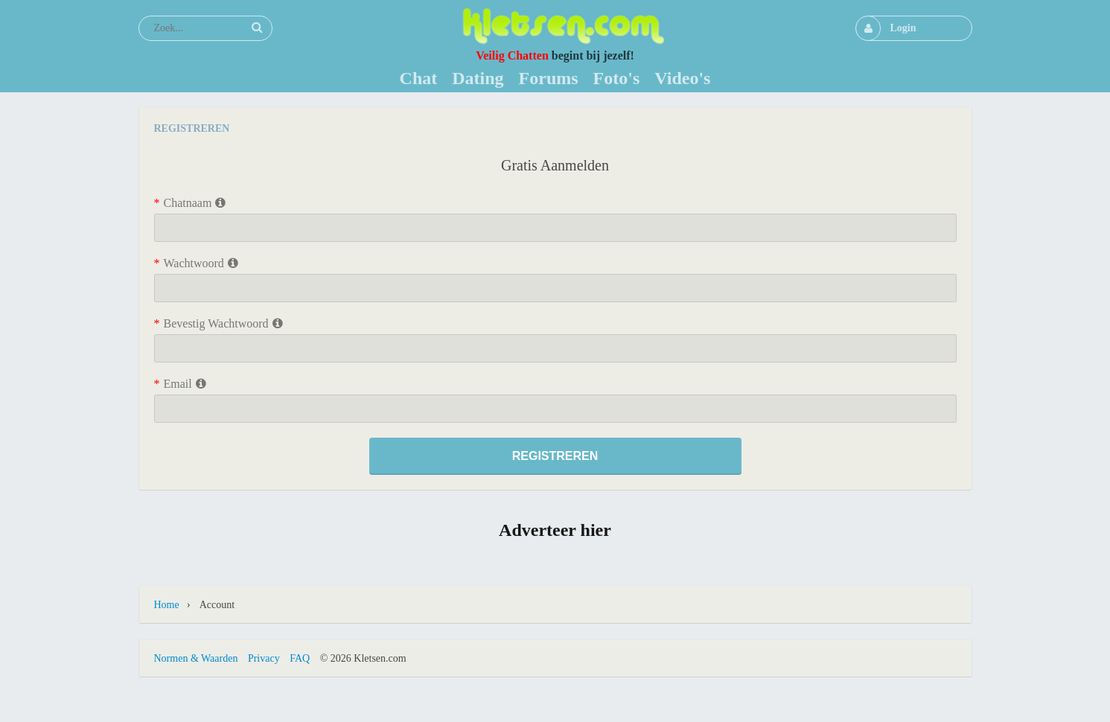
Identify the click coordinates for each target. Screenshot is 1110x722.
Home (166, 604)
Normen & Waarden (196, 658)
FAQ (300, 658)
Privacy (264, 658)
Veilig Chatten (512, 55)
